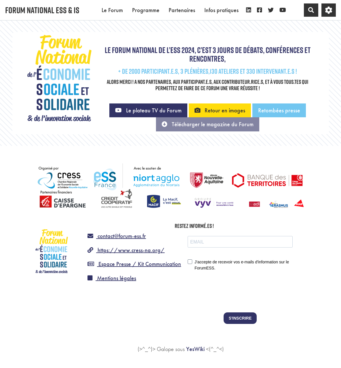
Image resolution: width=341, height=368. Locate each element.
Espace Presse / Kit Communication (134, 264)
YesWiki (195, 349)
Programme (145, 10)
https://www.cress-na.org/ (126, 250)
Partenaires (182, 10)
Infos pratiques (221, 10)
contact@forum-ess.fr (116, 236)
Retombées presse (279, 110)
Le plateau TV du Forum (148, 110)
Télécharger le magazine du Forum (208, 124)
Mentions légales (111, 278)
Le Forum (112, 10)
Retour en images (220, 110)
